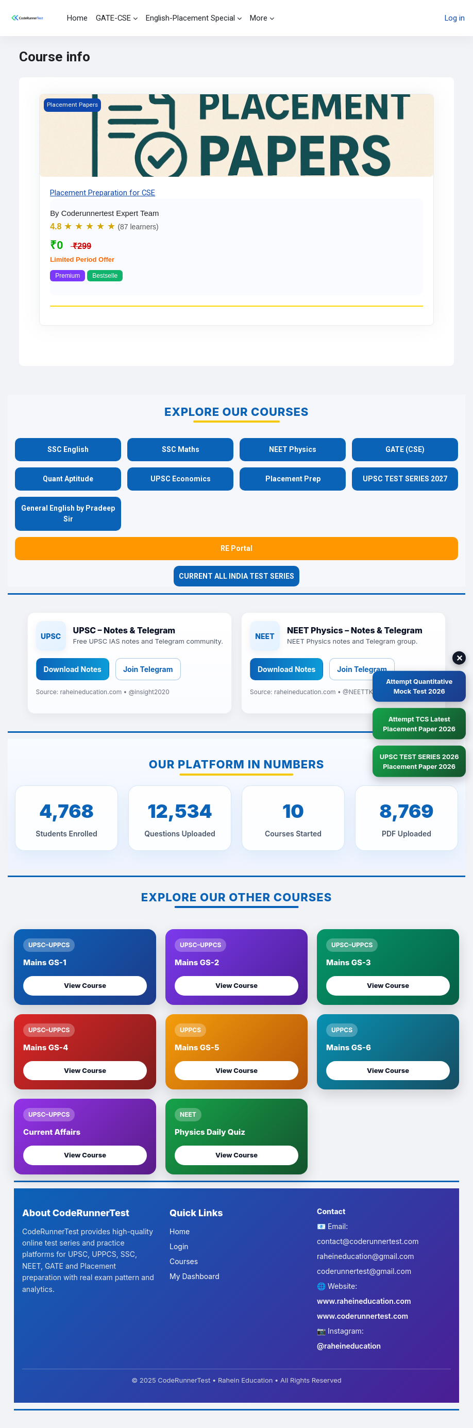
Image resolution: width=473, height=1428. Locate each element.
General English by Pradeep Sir (68, 513)
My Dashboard (194, 1276)
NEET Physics (292, 449)
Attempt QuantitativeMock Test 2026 (418, 685)
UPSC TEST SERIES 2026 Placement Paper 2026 (418, 762)
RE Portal (236, 548)
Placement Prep (292, 479)
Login (179, 1246)
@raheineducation (349, 1345)
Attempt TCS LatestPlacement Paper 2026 (418, 723)
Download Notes (73, 669)
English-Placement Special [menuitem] (190, 18)
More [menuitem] (258, 18)
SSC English (68, 449)
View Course (85, 985)
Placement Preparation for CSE (102, 192)
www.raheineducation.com (364, 1301)
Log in (455, 18)
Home (180, 1231)
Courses (184, 1261)
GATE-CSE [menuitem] (113, 18)
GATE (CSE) (405, 449)
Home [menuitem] (77, 18)
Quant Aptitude (68, 479)
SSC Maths (180, 449)
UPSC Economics (180, 479)
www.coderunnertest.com (362, 1316)
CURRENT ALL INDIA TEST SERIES (236, 576)
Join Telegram (148, 669)
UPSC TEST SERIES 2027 (405, 479)
